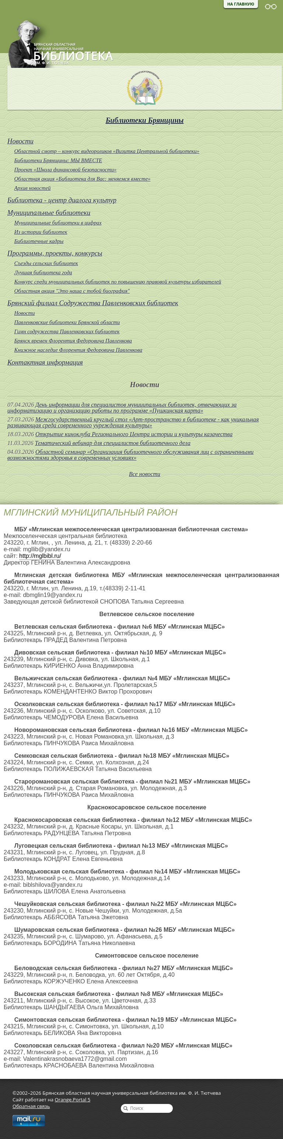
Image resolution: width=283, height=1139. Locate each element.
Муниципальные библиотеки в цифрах (58, 223)
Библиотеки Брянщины (145, 120)
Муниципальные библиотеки (48, 212)
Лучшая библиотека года (43, 272)
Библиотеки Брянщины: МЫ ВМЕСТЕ (58, 160)
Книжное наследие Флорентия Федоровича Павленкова (78, 350)
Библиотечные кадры (39, 241)
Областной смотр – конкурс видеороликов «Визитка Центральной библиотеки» (106, 151)
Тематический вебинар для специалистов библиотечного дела (113, 443)
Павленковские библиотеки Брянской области (67, 322)
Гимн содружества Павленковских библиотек (67, 331)
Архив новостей (32, 188)
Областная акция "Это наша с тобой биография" (72, 291)
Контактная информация (45, 362)
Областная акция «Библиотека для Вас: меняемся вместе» (82, 179)
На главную (240, 4)
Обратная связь (31, 1106)
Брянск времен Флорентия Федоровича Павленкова (73, 341)
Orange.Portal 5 (73, 1099)
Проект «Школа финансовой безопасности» (65, 170)
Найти (125, 1108)
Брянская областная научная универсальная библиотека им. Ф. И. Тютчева (56, 41)
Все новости (144, 474)
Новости (20, 141)
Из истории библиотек (40, 232)
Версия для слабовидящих (271, 6)
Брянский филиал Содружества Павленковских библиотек (92, 303)
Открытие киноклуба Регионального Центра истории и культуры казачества (134, 434)
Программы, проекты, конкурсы (54, 253)
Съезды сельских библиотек (46, 263)
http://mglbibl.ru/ (40, 556)
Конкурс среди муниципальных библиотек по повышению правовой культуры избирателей (117, 282)
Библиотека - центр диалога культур (61, 200)
